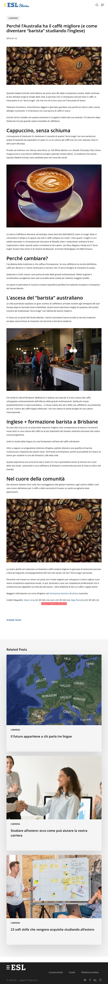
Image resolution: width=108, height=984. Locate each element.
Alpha (53, 600)
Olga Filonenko (78, 600)
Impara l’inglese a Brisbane (54, 603)
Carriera (13, 18)
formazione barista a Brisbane (64, 593)
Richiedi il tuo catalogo (90, 972)
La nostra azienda (56, 972)
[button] (102, 5)
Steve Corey (29, 600)
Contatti (72, 972)
